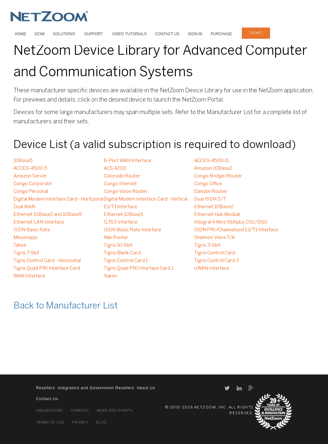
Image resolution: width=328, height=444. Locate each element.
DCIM (40, 34)
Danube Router (210, 191)
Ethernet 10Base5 (123, 214)
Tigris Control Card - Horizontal (47, 261)
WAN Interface (29, 276)
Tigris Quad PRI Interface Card (46, 268)
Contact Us (167, 34)
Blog (101, 422)
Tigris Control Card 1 (126, 261)
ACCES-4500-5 (30, 168)
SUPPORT (93, 34)
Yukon (110, 276)
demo (256, 33)
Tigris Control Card (214, 253)
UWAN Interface (211, 268)
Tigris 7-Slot (26, 253)
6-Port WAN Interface (127, 161)
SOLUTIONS (64, 34)
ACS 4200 (115, 168)
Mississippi (25, 237)
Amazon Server (30, 176)
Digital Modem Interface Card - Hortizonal (58, 199)
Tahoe (19, 245)
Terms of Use (50, 422)
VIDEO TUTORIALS (129, 34)
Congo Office (208, 184)
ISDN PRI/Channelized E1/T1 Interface (236, 230)
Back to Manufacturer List (65, 306)
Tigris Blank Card (122, 253)
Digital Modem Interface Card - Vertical (145, 199)
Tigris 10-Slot (118, 245)
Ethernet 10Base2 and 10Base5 (47, 214)
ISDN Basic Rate (31, 230)
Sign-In (195, 34)
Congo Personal (30, 191)
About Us (146, 388)
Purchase (221, 34)
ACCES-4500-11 (211, 161)
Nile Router (116, 237)
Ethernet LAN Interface (38, 222)
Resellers (45, 388)
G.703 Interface (120, 222)
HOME (20, 34)
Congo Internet (120, 184)
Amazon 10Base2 (213, 168)
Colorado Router (122, 176)
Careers (80, 410)
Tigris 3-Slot (207, 245)
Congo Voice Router (125, 191)
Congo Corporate (32, 184)
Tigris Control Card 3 (216, 261)
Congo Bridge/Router (218, 176)
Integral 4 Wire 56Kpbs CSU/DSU (230, 222)
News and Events (115, 410)
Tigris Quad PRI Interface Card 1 (138, 268)
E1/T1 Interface (120, 207)
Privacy (80, 422)
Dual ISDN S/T (210, 199)
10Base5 (23, 161)
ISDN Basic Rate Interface (132, 230)
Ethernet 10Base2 (214, 207)
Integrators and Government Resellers (96, 388)
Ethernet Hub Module (217, 214)
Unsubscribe (49, 410)
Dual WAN (24, 207)
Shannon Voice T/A (214, 237)
